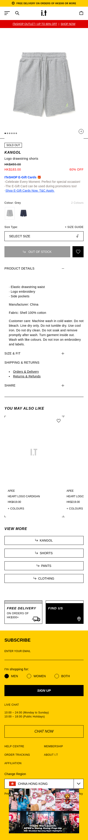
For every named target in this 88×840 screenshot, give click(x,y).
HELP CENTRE (14, 746)
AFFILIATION (13, 763)
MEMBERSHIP (53, 746)
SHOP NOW (68, 24)
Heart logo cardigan (24, 496)
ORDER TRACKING (17, 754)
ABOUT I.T (51, 754)
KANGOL (12, 152)
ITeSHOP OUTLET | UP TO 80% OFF (35, 24)
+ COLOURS (16, 508)
